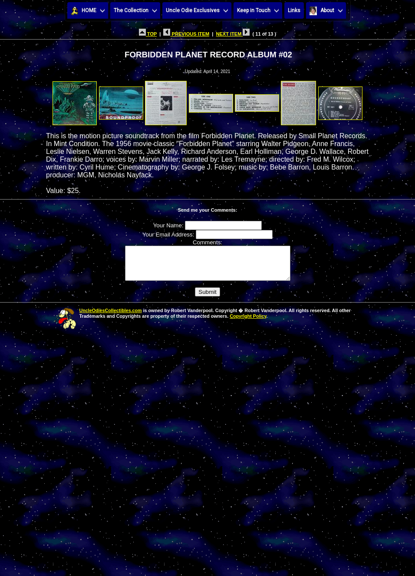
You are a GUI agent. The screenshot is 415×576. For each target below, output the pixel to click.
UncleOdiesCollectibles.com (110, 317)
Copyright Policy (248, 322)
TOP (148, 34)
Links (294, 10)
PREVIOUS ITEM (186, 34)
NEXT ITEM (233, 34)
